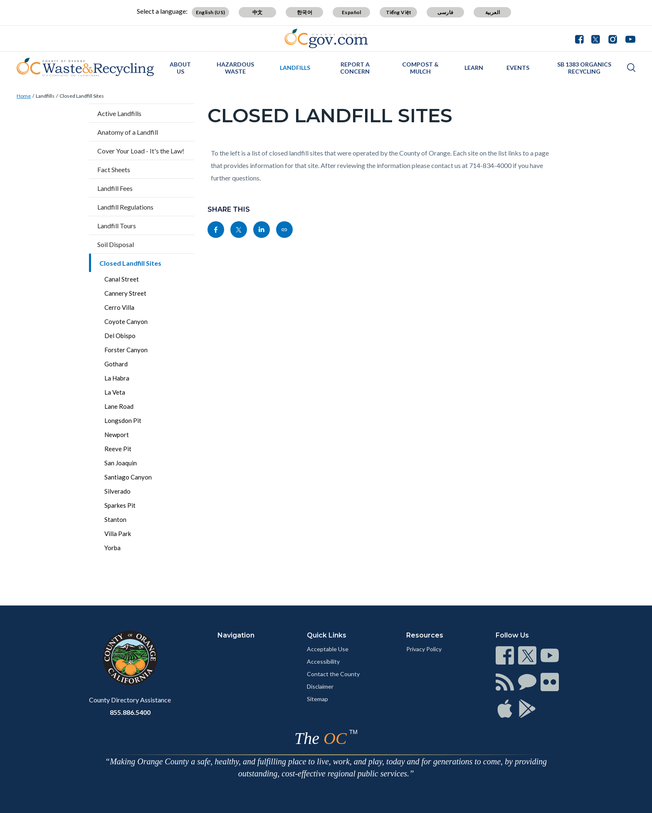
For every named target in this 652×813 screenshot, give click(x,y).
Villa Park (117, 533)
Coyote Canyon (126, 321)
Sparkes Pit (120, 505)
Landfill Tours (116, 226)
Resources (424, 635)
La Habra (116, 378)
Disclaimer (320, 686)
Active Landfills (119, 113)
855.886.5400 (130, 712)
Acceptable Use (327, 648)
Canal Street (121, 279)
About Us (180, 68)
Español (351, 12)
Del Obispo (120, 335)
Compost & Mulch (420, 68)
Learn (473, 67)
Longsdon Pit (122, 420)
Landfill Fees (115, 188)
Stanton (115, 519)
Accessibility (323, 661)
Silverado (117, 491)
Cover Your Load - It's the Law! (140, 151)
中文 (257, 12)
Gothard (116, 364)
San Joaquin (120, 463)
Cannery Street (125, 293)
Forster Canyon (126, 349)
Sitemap (317, 698)
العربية (492, 12)
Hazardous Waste (235, 68)
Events (517, 67)
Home (24, 96)
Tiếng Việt (399, 12)
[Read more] (326, 38)
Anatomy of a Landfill (127, 132)
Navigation (235, 635)
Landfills (295, 67)
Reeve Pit (117, 448)
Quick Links (326, 635)
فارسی (445, 12)
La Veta (114, 392)
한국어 (304, 12)
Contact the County (333, 673)
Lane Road (118, 406)
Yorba (112, 547)
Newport (116, 434)
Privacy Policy (424, 648)
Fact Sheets (113, 169)
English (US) (210, 12)
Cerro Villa (119, 307)
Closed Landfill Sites (81, 96)
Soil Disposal (115, 244)
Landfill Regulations (125, 207)
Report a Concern (355, 68)
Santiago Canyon (128, 477)
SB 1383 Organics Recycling (584, 68)
